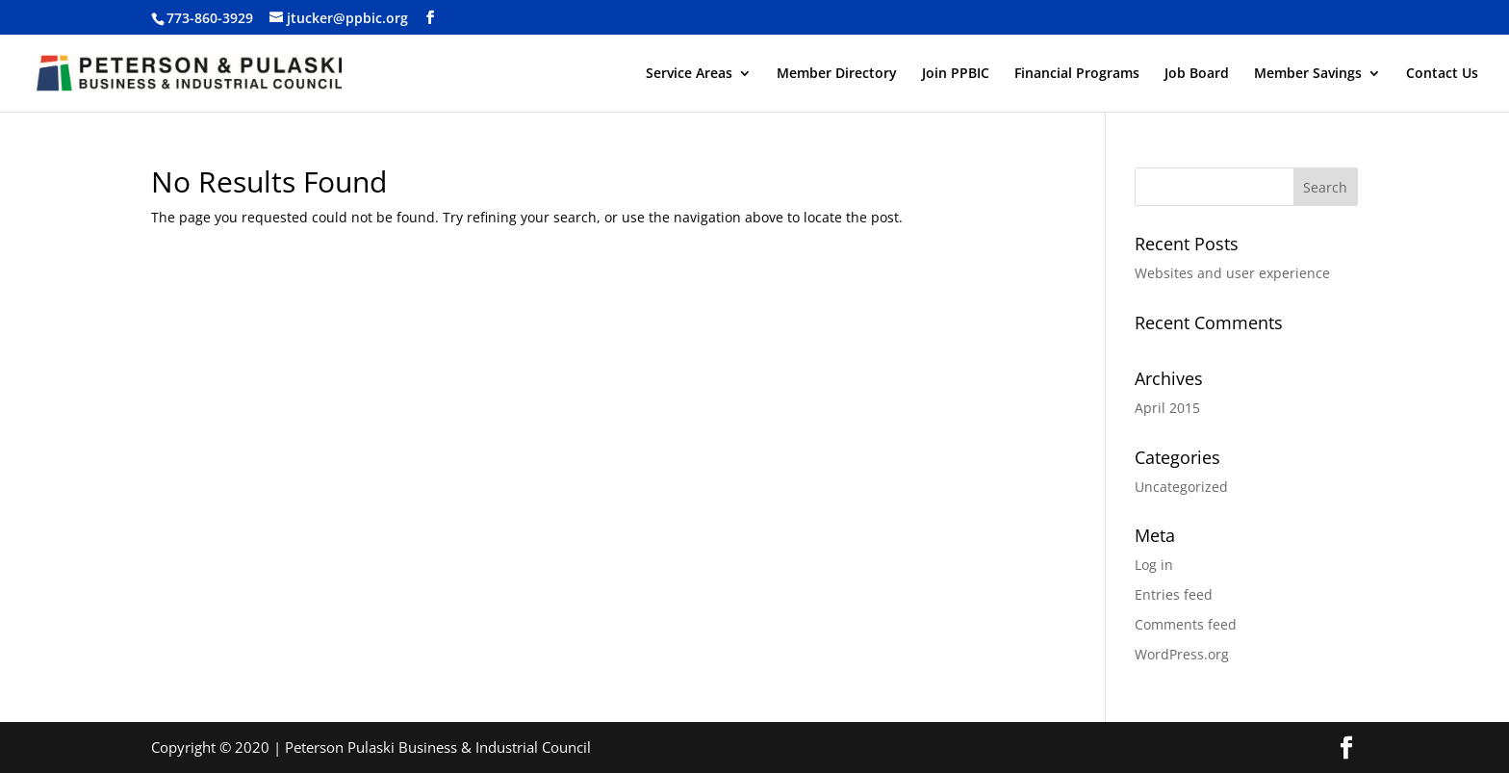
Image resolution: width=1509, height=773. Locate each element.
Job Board (1196, 74)
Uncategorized (1181, 486)
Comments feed (1186, 624)
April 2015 (1167, 408)
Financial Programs (1076, 74)
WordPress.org (1182, 654)
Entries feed (1174, 594)
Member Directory (837, 74)
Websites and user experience (1232, 273)
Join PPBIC (955, 74)
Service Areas (689, 74)
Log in (1154, 564)
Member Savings (1308, 74)
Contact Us (1442, 74)
